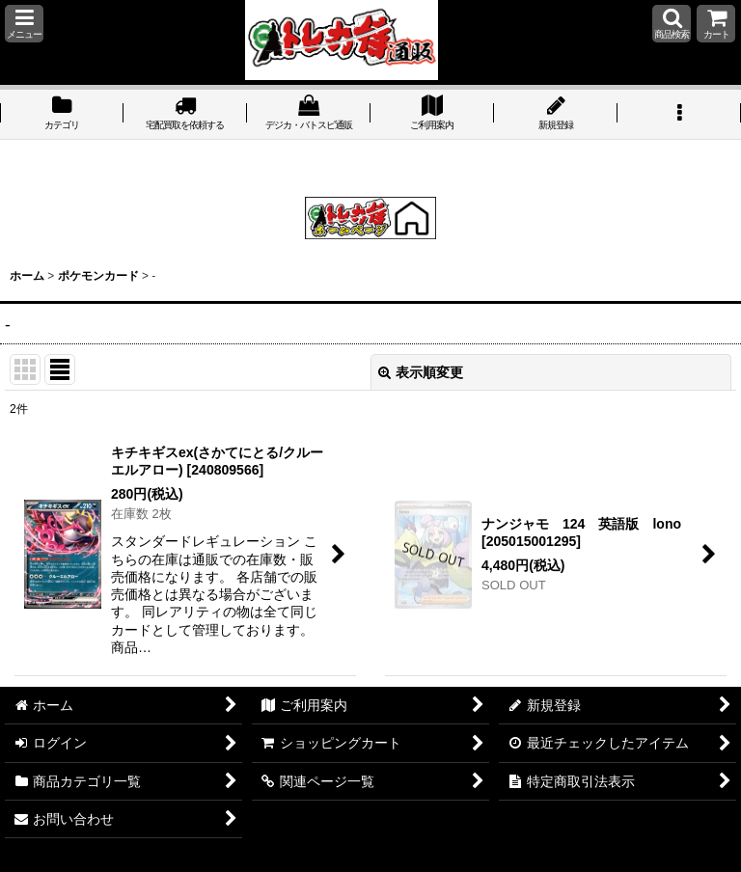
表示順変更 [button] (420, 372)
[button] (24, 23)
